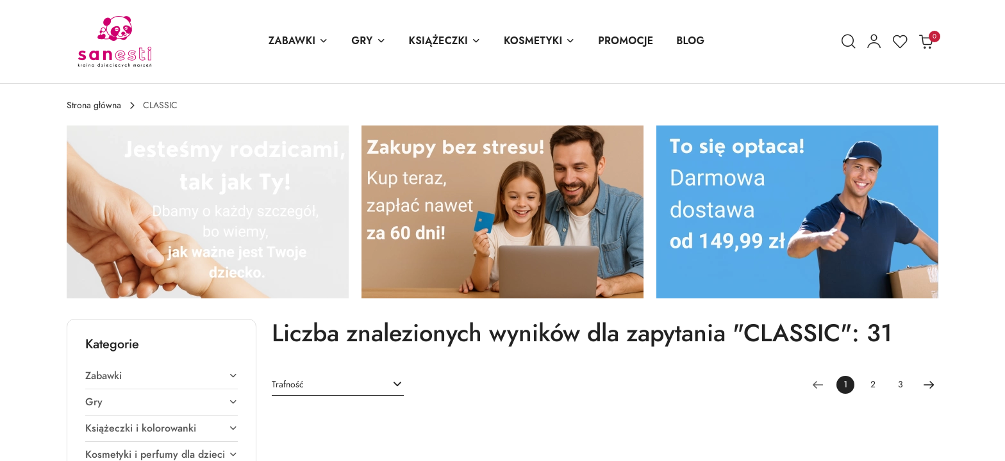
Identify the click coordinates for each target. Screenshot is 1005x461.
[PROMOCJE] (625, 42)
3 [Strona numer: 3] (900, 384)
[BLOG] (690, 42)
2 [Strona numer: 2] (873, 384)
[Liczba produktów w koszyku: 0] (925, 41)
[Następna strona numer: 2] (928, 385)
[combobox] (338, 385)
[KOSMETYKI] (539, 42)
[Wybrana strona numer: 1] (845, 385)
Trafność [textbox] (288, 384)
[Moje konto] (874, 41)
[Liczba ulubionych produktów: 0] (900, 41)
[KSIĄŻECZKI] (445, 42)
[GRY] (368, 42)
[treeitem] (161, 376)
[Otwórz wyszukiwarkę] (848, 41)
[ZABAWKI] (298, 42)
